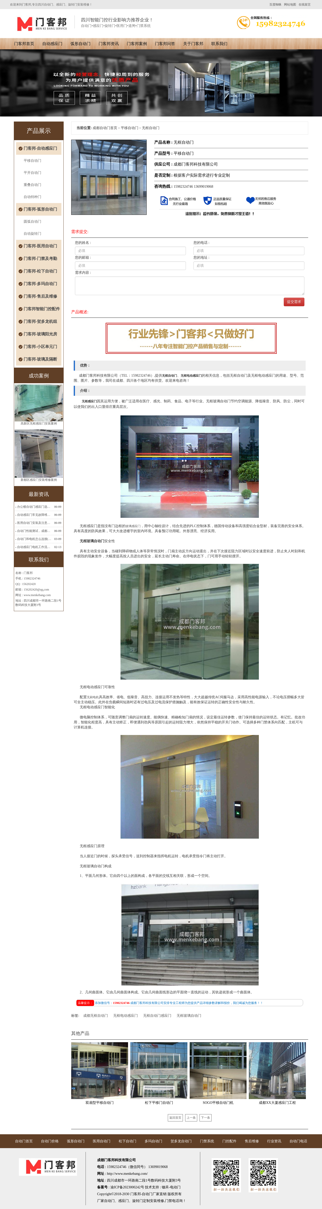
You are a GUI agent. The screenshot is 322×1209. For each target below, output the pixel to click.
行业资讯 (274, 1141)
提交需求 (294, 302)
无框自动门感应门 (157, 1016)
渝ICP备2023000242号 (127, 1187)
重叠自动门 (32, 185)
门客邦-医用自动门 (40, 246)
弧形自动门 (80, 44)
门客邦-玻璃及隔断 (40, 359)
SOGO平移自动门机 (218, 1103)
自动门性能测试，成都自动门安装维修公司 (34, 531)
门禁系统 (207, 1141)
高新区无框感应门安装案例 (39, 425)
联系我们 (219, 44)
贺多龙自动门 (181, 1141)
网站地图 (290, 4)
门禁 (168, 1201)
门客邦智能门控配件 (42, 309)
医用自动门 (101, 1141)
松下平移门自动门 (159, 1103)
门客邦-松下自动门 (40, 271)
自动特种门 (32, 197)
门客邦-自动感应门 (40, 148)
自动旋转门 (32, 234)
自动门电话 (298, 1141)
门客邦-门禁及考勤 (40, 258)
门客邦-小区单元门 (40, 346)
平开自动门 (32, 173)
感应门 (123, 1201)
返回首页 (175, 1117)
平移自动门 (32, 161)
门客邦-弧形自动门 (40, 209)
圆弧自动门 (32, 221)
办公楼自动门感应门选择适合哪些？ (34, 507)
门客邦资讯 (109, 44)
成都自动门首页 (105, 128)
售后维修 (252, 1141)
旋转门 (137, 1201)
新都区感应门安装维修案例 (39, 481)
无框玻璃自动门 (189, 1016)
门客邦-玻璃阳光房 (40, 334)
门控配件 (229, 1141)
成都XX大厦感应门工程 (277, 1103)
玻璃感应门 (133, 526)
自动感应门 (52, 44)
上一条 (191, 1117)
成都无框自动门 (95, 1016)
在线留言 (305, 4)
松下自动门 (127, 1141)
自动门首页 (24, 1141)
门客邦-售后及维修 (40, 296)
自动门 (109, 1201)
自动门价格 (50, 1141)
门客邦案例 (137, 44)
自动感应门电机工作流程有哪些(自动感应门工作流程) (34, 547)
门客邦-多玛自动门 (40, 284)
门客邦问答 (165, 44)
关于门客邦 (193, 44)
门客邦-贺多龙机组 (40, 321)
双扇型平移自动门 (100, 1103)
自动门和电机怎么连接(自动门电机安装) (34, 539)
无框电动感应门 (125, 1016)
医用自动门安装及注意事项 (34, 523)
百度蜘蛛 (275, 4)
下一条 (205, 1117)
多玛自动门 (153, 1141)
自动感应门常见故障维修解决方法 (34, 515)
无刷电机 (93, 697)
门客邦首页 (24, 44)
